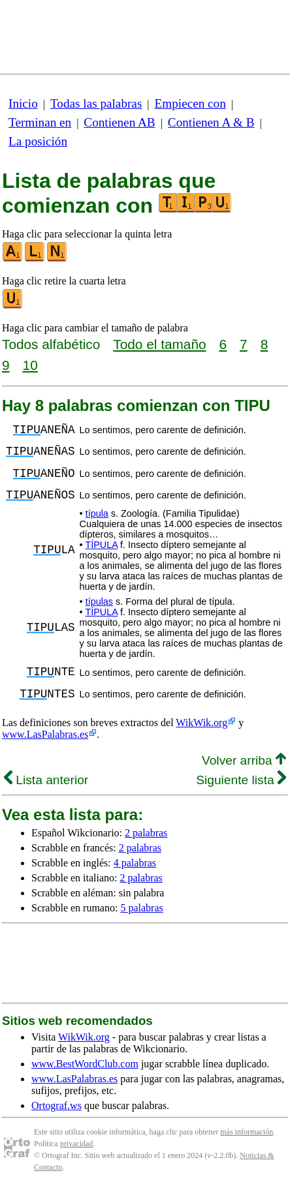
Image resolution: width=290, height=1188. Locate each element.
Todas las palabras (96, 103)
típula (97, 513)
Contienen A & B (211, 122)
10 (30, 365)
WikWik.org (201, 722)
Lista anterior (46, 780)
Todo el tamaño (159, 344)
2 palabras (146, 832)
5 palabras (141, 907)
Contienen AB (119, 122)
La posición (37, 141)
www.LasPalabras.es (45, 734)
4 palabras (135, 862)
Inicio (23, 103)
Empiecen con (190, 103)
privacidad (76, 1143)
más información (246, 1131)
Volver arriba (244, 760)
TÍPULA (101, 545)
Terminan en (39, 122)
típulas (99, 601)
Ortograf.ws (56, 1105)
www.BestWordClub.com (84, 1063)
